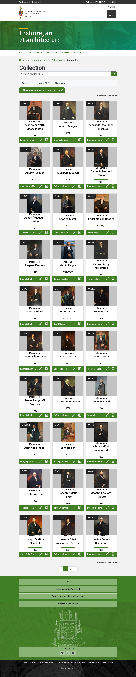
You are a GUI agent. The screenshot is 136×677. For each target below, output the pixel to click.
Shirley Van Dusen (62, 461)
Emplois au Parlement (68, 604)
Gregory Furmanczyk (30, 461)
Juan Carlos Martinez (30, 186)
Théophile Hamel (95, 140)
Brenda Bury (92, 415)
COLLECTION (25, 53)
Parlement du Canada (31, 2)
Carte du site (93, 662)
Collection (57, 60)
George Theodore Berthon (66, 369)
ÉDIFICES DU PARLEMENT (45, 53)
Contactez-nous (68, 668)
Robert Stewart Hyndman (98, 369)
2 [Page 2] (70, 569)
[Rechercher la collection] (65, 73)
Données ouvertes (48, 662)
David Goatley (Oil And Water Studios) (71, 324)
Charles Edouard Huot (64, 140)
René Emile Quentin (62, 508)
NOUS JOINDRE (81, 53)
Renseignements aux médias (72, 662)
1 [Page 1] (65, 569)
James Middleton (62, 279)
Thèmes (44, 83)
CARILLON (65, 53)
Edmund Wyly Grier (96, 233)
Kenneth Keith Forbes (30, 279)
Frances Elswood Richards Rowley (103, 279)
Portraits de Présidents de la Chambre (42, 90)
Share (111, 7)
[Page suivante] (75, 569)
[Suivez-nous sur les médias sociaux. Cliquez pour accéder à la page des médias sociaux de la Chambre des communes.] (68, 652)
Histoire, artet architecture (40, 36)
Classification (62, 83)
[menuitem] (96, 2)
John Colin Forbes (28, 554)
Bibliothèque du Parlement (68, 589)
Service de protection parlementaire (68, 596)
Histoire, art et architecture (33, 60)
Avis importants (30, 662)
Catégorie (27, 83)
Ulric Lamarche (61, 233)
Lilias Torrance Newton (31, 140)
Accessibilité (107, 662)
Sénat (68, 581)
